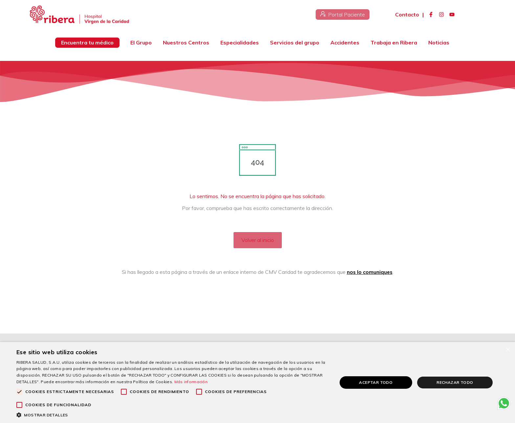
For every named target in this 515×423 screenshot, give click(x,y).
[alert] (257, 382)
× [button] (507, 349)
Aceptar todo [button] (375, 382)
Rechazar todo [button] (455, 382)
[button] (172, 414)
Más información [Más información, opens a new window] (191, 381)
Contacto (407, 14)
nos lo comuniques (369, 272)
